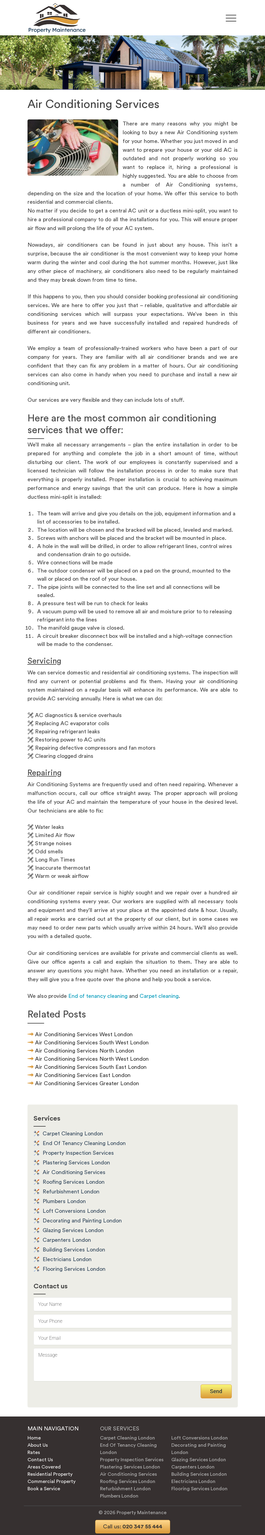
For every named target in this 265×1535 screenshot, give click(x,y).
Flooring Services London (74, 1269)
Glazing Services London (73, 1230)
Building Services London (74, 1249)
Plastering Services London (76, 1162)
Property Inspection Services (78, 1153)
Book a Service (43, 1488)
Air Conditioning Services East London (83, 1075)
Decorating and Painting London (82, 1220)
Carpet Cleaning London (73, 1133)
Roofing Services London (74, 1182)
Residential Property (50, 1474)
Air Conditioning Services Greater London (87, 1083)
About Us (37, 1445)
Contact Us (40, 1459)
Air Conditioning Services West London (84, 1034)
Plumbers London (64, 1201)
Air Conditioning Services (74, 1172)
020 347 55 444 (132, 1526)
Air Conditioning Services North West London (92, 1059)
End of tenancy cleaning (98, 996)
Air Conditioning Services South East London (91, 1067)
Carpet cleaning (159, 996)
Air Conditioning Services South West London (92, 1042)
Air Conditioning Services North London (84, 1050)
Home (34, 1438)
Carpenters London (67, 1240)
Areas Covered (44, 1467)
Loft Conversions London (74, 1211)
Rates (33, 1452)
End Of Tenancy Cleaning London (84, 1143)
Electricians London (67, 1259)
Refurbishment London (71, 1191)
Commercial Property (51, 1481)
